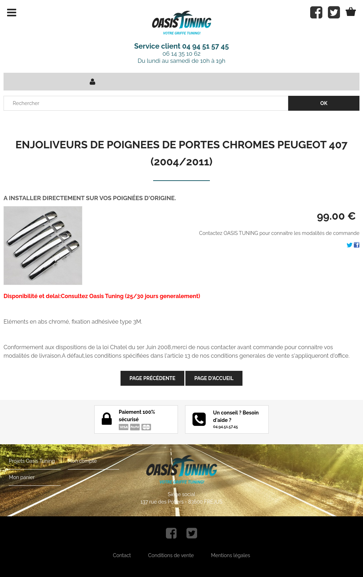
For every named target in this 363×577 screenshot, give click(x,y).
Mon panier (22, 477)
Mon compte (82, 461)
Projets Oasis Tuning (32, 461)
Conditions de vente (171, 555)
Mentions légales (230, 555)
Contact (122, 555)
